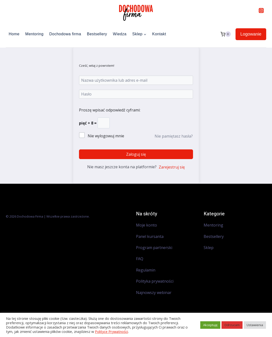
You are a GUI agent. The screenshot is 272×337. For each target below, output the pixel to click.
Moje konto (146, 225)
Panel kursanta (150, 236)
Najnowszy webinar (154, 292)
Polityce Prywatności (111, 331)
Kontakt (159, 34)
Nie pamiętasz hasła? (174, 136)
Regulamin (145, 270)
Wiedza (119, 34)
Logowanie (250, 34)
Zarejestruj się (172, 167)
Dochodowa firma (65, 34)
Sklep (209, 247)
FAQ (139, 258)
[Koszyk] (226, 34)
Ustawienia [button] (255, 325)
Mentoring (34, 34)
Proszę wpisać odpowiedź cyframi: (109, 110)
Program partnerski (154, 247)
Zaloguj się (136, 154)
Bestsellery (97, 34)
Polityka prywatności (154, 281)
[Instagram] (261, 10)
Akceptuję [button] (210, 325)
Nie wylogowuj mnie (106, 136)
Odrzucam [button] (232, 325)
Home (14, 34)
